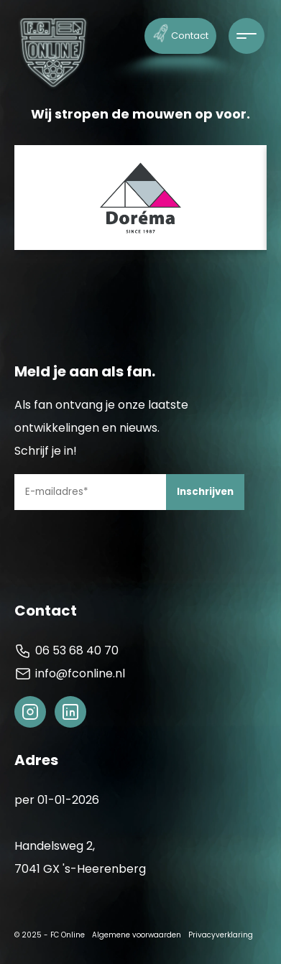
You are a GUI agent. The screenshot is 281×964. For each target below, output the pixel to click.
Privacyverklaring (220, 935)
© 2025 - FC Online (49, 935)
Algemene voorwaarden (136, 935)
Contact (180, 32)
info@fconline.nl (69, 673)
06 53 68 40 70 (66, 650)
